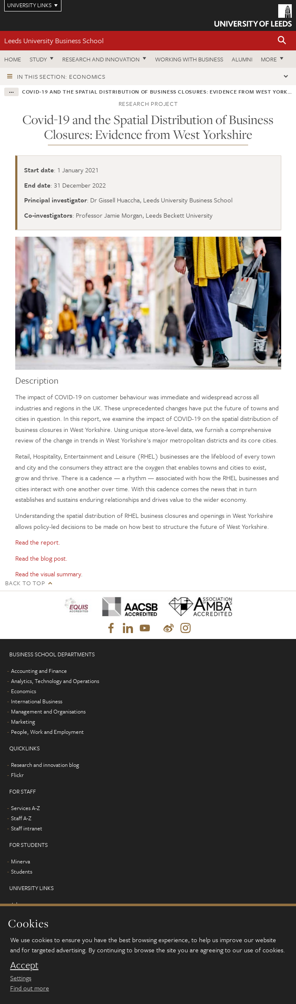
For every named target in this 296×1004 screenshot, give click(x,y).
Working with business (189, 59)
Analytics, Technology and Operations (55, 681)
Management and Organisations (48, 711)
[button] (282, 41)
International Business (36, 701)
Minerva (20, 861)
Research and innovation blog (45, 765)
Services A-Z (25, 808)
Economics (23, 691)
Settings (20, 977)
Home (12, 59)
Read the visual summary (48, 573)
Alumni (242, 59)
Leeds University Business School (54, 40)
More (269, 59)
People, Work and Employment (47, 731)
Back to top (25, 582)
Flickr (17, 775)
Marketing (23, 721)
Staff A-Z (21, 818)
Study (38, 59)
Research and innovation (101, 59)
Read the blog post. (41, 558)
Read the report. (37, 542)
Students (21, 871)
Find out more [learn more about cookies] (29, 988)
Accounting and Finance (39, 671)
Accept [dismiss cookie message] (24, 965)
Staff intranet (26, 828)
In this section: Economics (61, 76)
